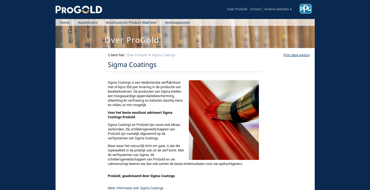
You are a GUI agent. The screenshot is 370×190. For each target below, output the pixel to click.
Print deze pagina (296, 55)
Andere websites (276, 9)
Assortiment (88, 22)
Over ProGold (237, 9)
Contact (255, 9)
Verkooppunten (177, 22)
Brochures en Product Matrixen (131, 22)
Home (65, 22)
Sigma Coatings (163, 55)
